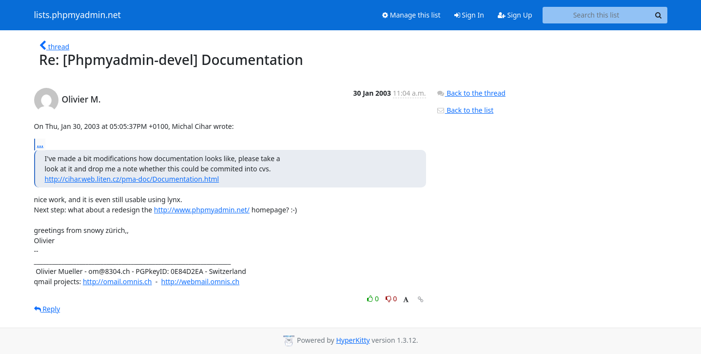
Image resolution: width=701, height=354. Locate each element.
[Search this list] (596, 15)
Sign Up (515, 15)
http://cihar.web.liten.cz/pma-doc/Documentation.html (132, 179)
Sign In (469, 15)
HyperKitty (353, 340)
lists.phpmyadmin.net (77, 15)
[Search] (658, 15)
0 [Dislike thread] (391, 298)
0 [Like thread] (373, 298)
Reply (47, 308)
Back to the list (465, 110)
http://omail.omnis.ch (117, 281)
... (40, 144)
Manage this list (411, 15)
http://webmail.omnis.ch (200, 281)
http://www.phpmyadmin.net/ (202, 209)
